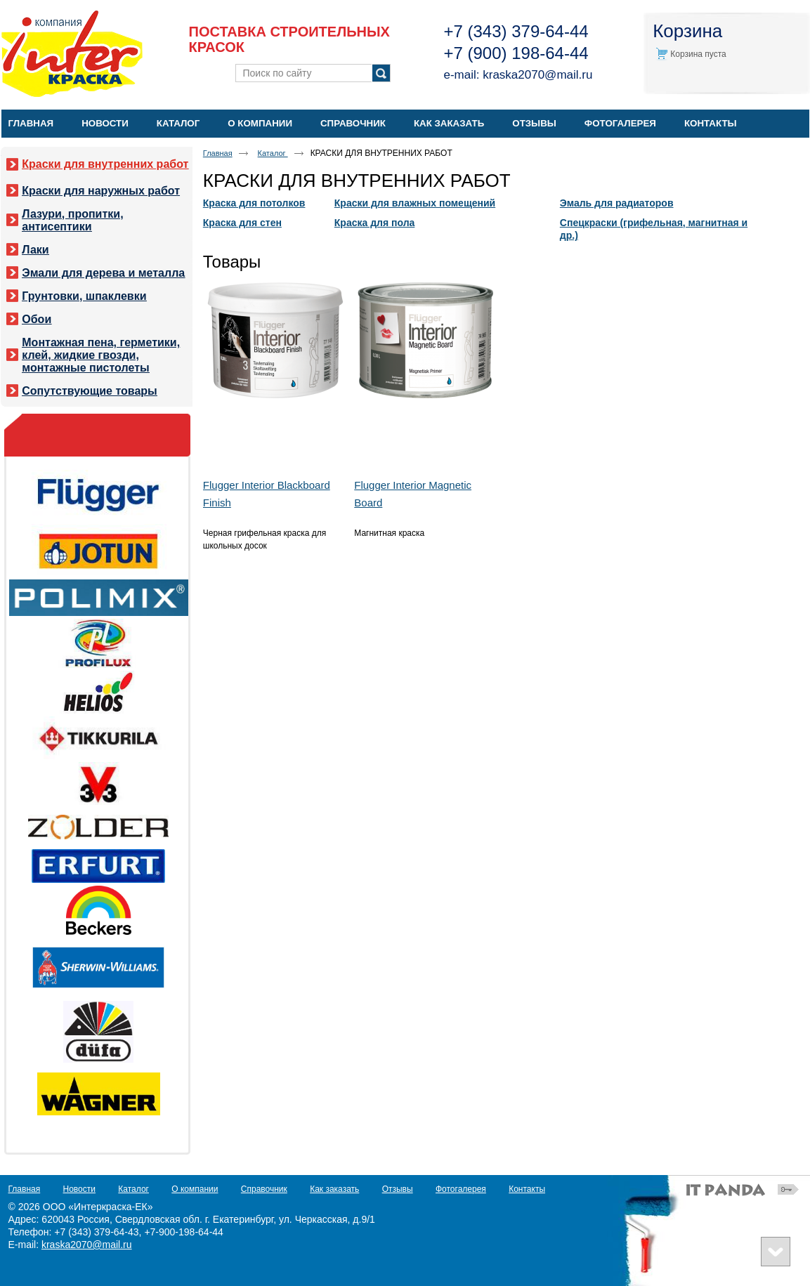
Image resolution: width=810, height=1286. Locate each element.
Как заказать (334, 1189)
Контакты (527, 1189)
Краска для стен (242, 222)
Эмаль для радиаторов (617, 203)
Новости (79, 1189)
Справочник (264, 1189)
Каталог (273, 153)
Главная (218, 153)
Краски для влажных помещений (414, 203)
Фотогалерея (461, 1189)
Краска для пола (374, 222)
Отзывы (397, 1189)
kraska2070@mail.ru (537, 74)
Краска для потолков (254, 203)
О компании (194, 1189)
